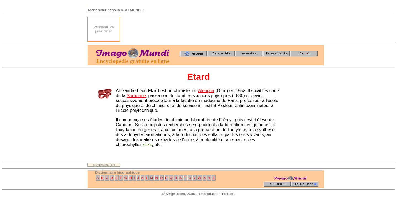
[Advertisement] (223, 29)
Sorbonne (136, 95)
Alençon (206, 90)
